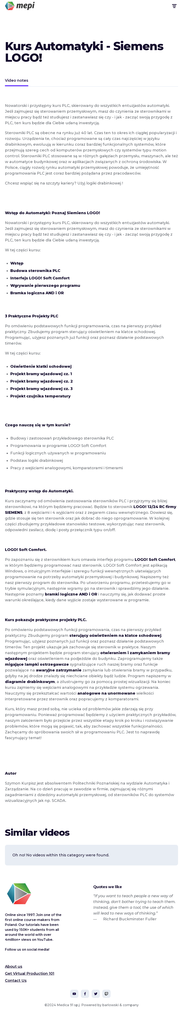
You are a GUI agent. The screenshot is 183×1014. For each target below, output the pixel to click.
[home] (20, 6)
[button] (174, 6)
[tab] (16, 81)
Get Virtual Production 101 (29, 973)
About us (13, 966)
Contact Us (16, 980)
